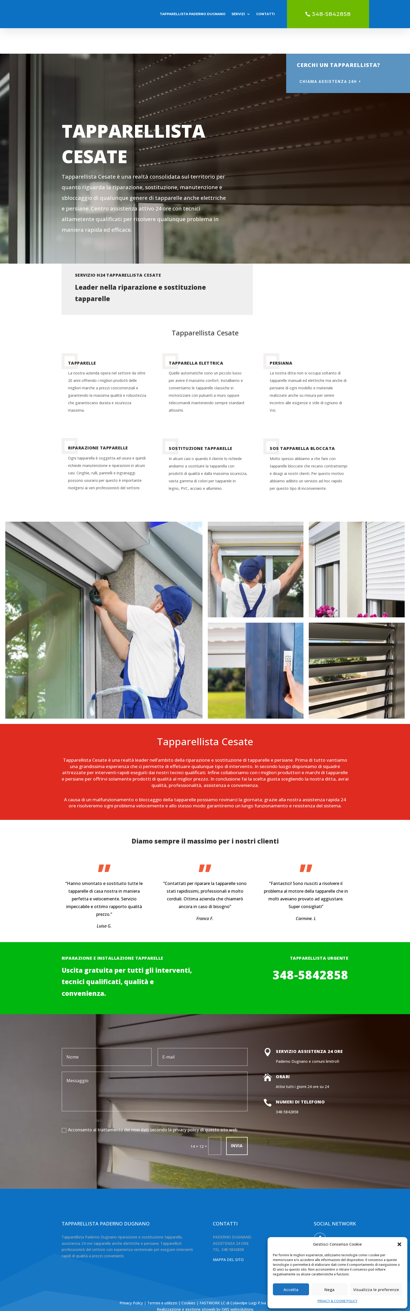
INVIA (237, 1120)
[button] (399, 1244)
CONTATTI (265, 14)
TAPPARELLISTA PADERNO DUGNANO (193, 14)
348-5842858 (331, 14)
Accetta (291, 1289)
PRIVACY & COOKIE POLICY (337, 1301)
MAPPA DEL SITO (228, 1234)
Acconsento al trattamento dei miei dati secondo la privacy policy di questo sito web (149, 1104)
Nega (329, 1289)
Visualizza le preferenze (376, 1289)
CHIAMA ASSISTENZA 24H (328, 56)
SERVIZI (238, 14)
